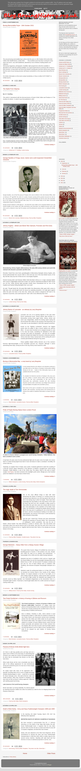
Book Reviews (12, 402)
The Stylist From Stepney (11, 89)
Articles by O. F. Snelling (15, 150)
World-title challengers (64, 136)
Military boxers (12, 590)
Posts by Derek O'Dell (64, 103)
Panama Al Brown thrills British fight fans (16, 647)
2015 (62, 161)
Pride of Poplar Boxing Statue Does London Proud (19, 410)
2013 (62, 178)
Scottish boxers (26, 537)
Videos (60, 126)
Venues (61, 124)
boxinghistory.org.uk (70, 34)
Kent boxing (12, 748)
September (65, 163)
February (64, 171)
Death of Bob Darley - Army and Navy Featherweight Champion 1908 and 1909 (29, 709)
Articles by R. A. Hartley (65, 68)
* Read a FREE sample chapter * (67, 234)
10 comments (6, 746)
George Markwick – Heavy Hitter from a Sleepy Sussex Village (23, 545)
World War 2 (62, 134)
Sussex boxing (30, 590)
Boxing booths (62, 78)
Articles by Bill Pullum (64, 62)
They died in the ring (35, 537)
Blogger (49, 764)
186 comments (6, 698)
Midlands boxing (24, 218)
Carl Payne (11, 472)
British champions (13, 481)
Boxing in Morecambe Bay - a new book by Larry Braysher (22, 361)
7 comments (6, 479)
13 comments (6, 299)
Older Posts (51, 753)
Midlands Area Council (64, 91)
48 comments (6, 80)
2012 (62, 180)
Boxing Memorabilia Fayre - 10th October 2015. (18, 25)
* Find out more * (63, 290)
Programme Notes (63, 110)
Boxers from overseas (14, 218)
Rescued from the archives (65, 112)
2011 (62, 182)
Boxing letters (62, 80)
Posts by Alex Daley (22, 301)
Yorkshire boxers (63, 138)
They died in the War (33, 748)
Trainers (61, 122)
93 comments (6, 215)
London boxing (25, 150)
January (64, 173)
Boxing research (63, 81)
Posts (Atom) (13, 756)
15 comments (6, 147)
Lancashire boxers (13, 353)
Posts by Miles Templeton (35, 218)
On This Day (62, 99)
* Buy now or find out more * (66, 236)
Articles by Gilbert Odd (64, 64)
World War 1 (42, 748)
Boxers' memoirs (63, 76)
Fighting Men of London (65, 271)
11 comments (6, 534)
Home (25, 753)
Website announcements (65, 128)
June (63, 169)
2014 (62, 176)
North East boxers (63, 97)
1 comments (6, 399)
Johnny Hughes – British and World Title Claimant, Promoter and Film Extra (27, 226)
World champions (40, 481)
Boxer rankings (62, 72)
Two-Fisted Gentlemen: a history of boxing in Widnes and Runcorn (24, 598)
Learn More (38, 8)
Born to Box (62, 218)
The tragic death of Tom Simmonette (15, 489)
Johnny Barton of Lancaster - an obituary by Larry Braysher (22, 309)
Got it (45, 8)
